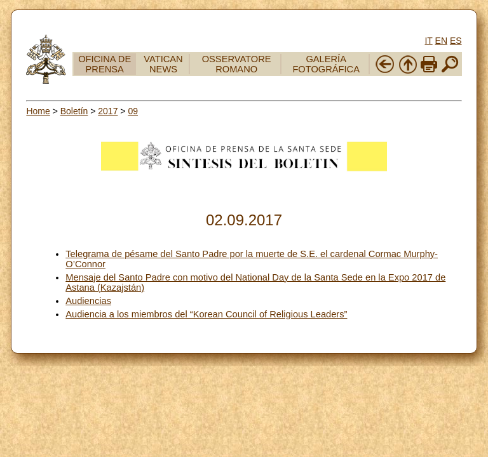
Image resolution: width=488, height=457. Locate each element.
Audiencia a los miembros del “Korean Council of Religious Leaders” (206, 314)
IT (428, 41)
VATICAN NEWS (163, 64)
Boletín (74, 111)
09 (133, 111)
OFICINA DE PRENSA (104, 64)
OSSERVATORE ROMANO (236, 64)
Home (38, 111)
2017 (108, 111)
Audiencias (88, 301)
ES (456, 41)
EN (441, 41)
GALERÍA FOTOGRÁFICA (326, 64)
